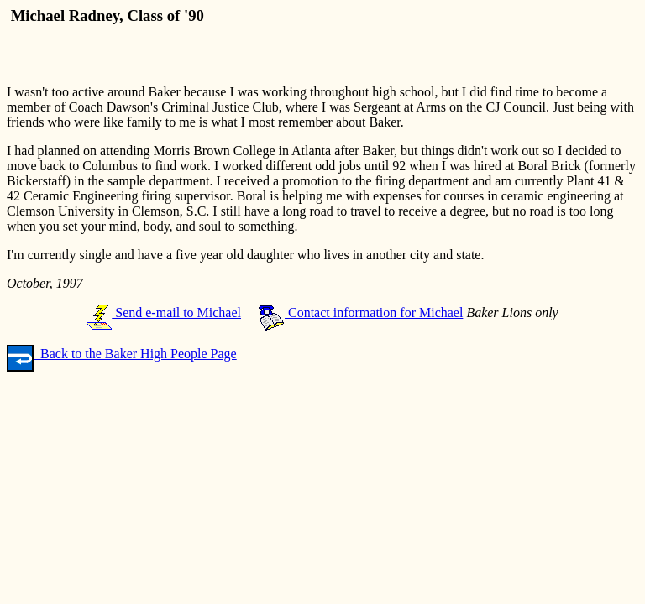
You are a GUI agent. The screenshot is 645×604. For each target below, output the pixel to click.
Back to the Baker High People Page (122, 353)
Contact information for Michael (360, 312)
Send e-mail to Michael (164, 312)
